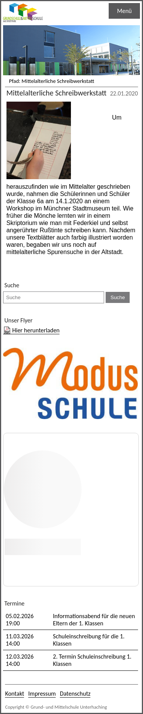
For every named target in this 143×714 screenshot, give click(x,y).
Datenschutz (75, 693)
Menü (124, 11)
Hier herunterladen (35, 330)
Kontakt (14, 693)
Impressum (42, 693)
